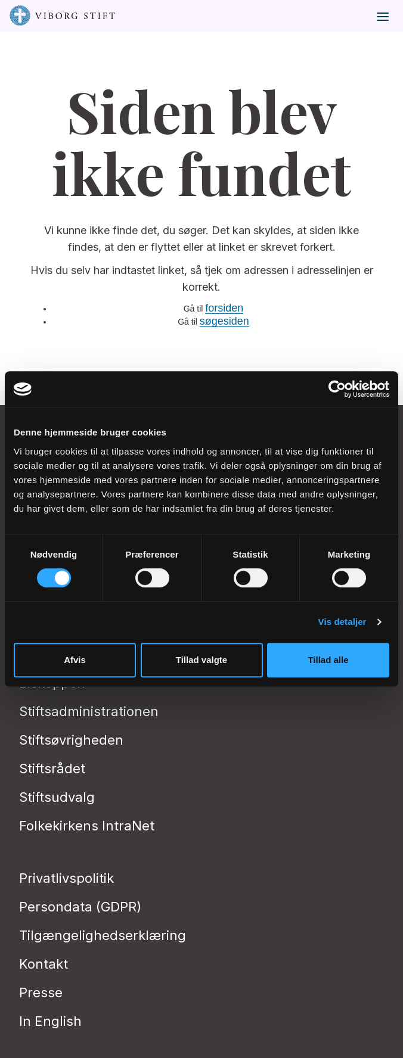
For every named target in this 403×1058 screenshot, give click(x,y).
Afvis (75, 660)
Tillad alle (328, 660)
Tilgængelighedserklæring (102, 935)
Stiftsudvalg (57, 797)
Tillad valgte (201, 660)
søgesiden (224, 321)
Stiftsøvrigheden (71, 740)
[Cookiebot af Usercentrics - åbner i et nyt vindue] (337, 389)
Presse (41, 992)
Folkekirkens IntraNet (86, 826)
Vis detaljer (342, 622)
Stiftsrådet (52, 768)
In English (50, 1021)
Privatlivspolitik (66, 878)
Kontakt (43, 964)
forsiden (224, 308)
